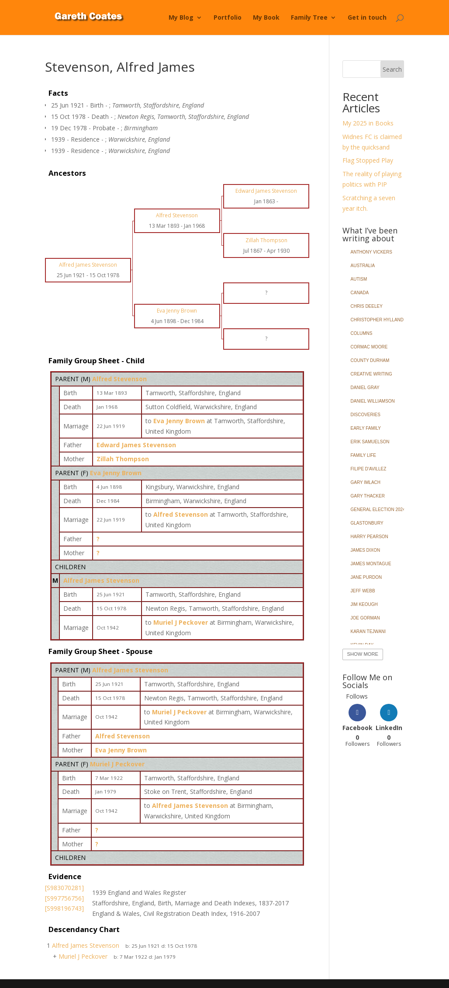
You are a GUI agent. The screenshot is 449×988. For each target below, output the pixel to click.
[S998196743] (64, 908)
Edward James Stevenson (136, 445)
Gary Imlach (366, 482)
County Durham (370, 360)
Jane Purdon (366, 577)
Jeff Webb (363, 590)
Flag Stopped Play (367, 160)
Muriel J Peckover (117, 764)
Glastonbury (367, 523)
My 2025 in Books (368, 123)
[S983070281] (64, 888)
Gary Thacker (368, 496)
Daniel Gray (365, 387)
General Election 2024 (378, 509)
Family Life (363, 455)
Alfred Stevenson (119, 379)
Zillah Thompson (123, 459)
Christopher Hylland (377, 319)
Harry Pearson (369, 536)
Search (392, 69)
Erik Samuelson (370, 441)
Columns (362, 333)
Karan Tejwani (368, 631)
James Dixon (365, 550)
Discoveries (365, 414)
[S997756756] (64, 898)
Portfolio (228, 17)
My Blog (181, 17)
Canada (360, 292)
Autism (359, 279)
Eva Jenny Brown (116, 473)
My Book (266, 17)
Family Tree (309, 17)
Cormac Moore (369, 346)
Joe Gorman (365, 618)
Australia (363, 265)
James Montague (371, 563)
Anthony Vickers (371, 252)
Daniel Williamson (373, 401)
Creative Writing (371, 374)
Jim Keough (364, 604)
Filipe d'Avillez (369, 468)
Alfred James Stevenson (101, 580)
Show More (362, 654)
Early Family (366, 428)
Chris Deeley (367, 306)
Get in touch (367, 17)
